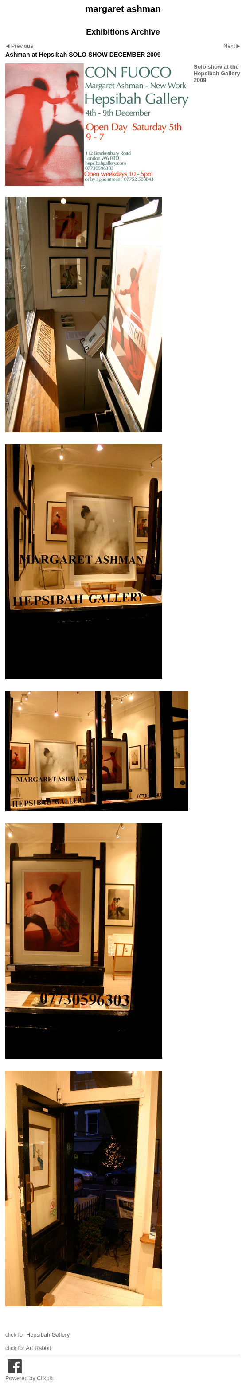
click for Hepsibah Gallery (37, 1334)
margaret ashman (123, 9)
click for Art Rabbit (28, 1348)
